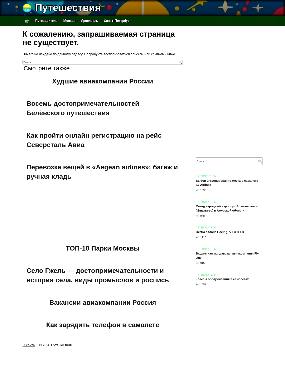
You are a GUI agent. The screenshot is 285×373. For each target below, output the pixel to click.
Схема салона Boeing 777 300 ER (220, 232)
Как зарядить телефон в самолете (102, 325)
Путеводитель (46, 21)
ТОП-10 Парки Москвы (102, 248)
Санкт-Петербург (117, 21)
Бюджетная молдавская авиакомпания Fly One (227, 255)
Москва (69, 21)
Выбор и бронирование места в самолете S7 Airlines (227, 182)
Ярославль (89, 21)
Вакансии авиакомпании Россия (102, 302)
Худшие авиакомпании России (102, 81)
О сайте (29, 345)
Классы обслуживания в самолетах (222, 279)
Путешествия (68, 7)
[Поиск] (180, 62)
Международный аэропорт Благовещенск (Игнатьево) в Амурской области (227, 208)
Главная (26, 20)
